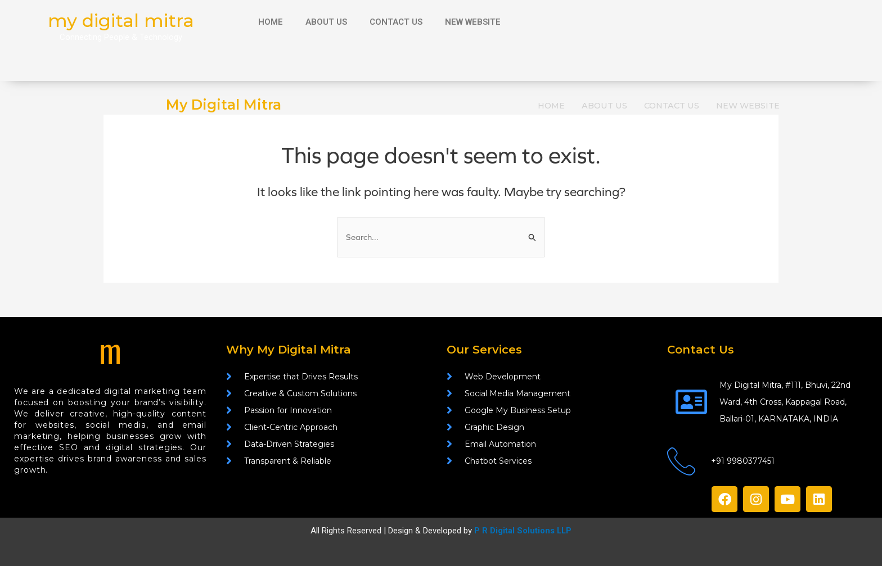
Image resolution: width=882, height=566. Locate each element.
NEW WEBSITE (473, 22)
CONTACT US (396, 22)
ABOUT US (326, 22)
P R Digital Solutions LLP (523, 531)
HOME (270, 22)
